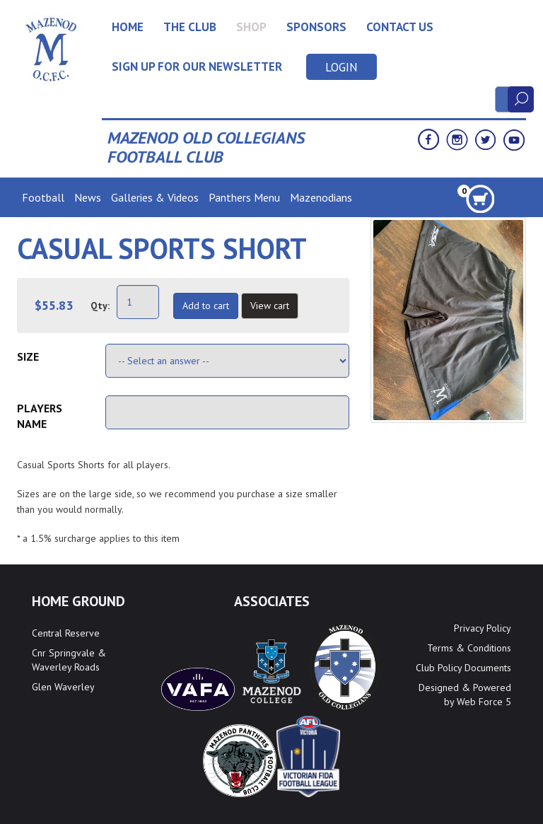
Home (128, 27)
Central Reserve (66, 633)
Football (43, 197)
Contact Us (399, 27)
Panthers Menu (244, 197)
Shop (251, 27)
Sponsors (316, 27)
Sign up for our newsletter (197, 66)
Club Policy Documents (463, 667)
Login (341, 67)
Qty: (100, 305)
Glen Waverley (63, 686)
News (87, 197)
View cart (269, 305)
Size (28, 356)
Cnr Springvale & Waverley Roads (69, 659)
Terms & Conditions (469, 648)
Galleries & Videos (155, 197)
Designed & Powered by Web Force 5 (465, 694)
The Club (189, 27)
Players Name (39, 416)
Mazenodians (321, 197)
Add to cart (205, 305)
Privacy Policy (482, 628)
